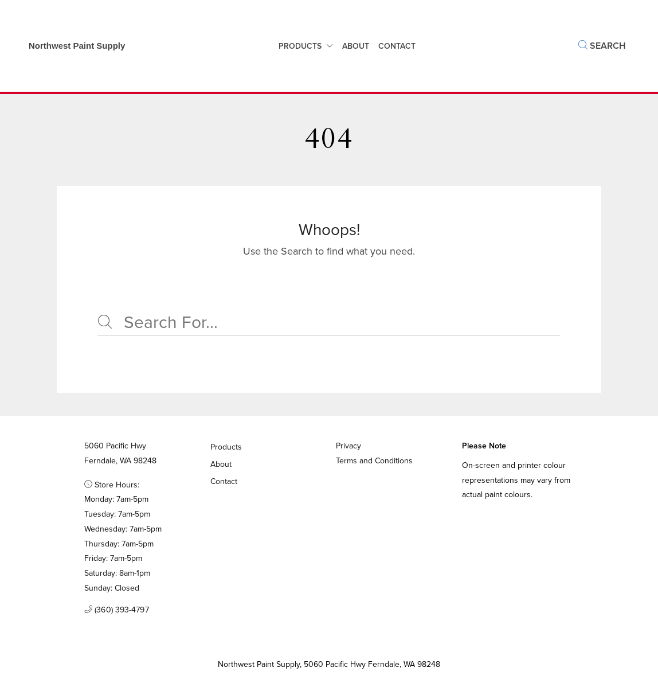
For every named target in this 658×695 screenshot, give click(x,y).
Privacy (348, 446)
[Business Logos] (71, 46)
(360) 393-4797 (116, 610)
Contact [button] (397, 46)
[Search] (329, 322)
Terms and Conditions (374, 461)
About (355, 46)
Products (300, 46)
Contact (224, 481)
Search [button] (602, 45)
